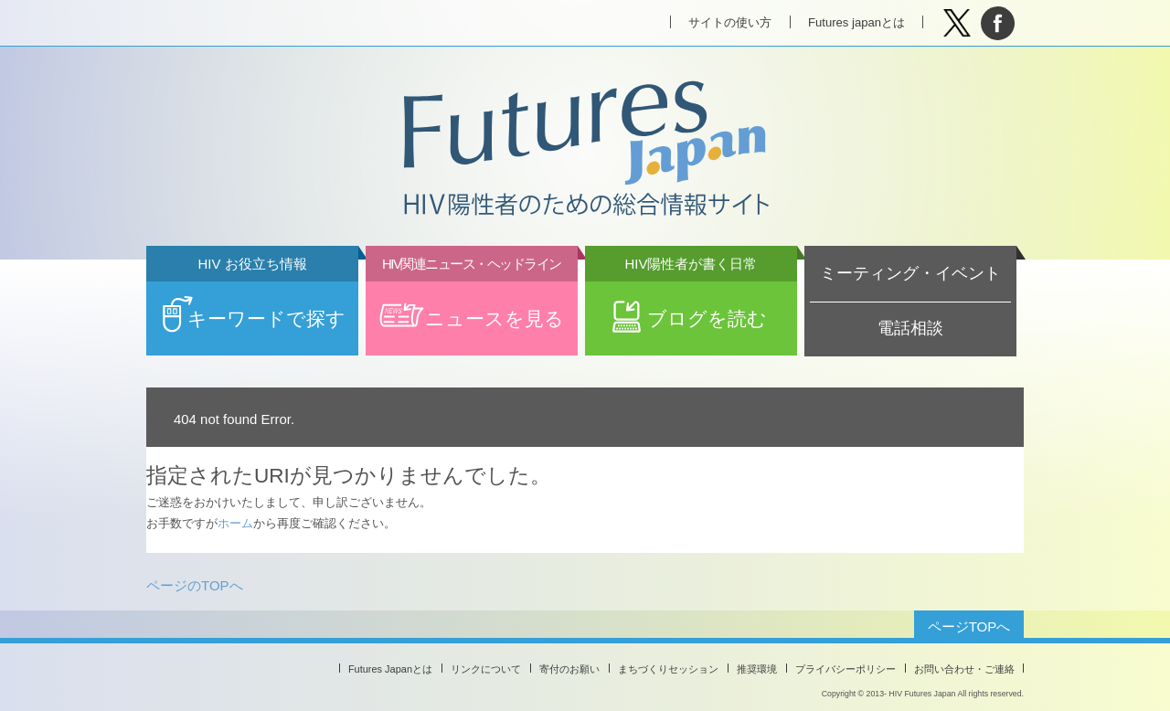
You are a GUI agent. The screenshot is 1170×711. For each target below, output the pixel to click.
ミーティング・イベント (910, 273)
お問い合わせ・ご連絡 (964, 668)
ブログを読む (691, 305)
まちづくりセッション (668, 668)
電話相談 (910, 328)
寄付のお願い (569, 668)
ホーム (235, 523)
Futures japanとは (856, 22)
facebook (998, 23)
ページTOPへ (969, 626)
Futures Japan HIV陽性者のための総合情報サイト (584, 150)
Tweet (956, 23)
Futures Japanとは (390, 668)
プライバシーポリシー (845, 668)
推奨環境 (757, 668)
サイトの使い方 (729, 22)
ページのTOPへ (194, 585)
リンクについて (486, 668)
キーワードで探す (252, 305)
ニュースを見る (472, 305)
